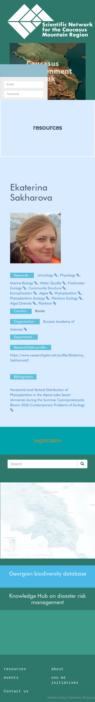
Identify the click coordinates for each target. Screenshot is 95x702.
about (57, 669)
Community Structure (48, 288)
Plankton (48, 303)
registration (47, 440)
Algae (46, 293)
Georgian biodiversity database (47, 573)
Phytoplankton (69, 293)
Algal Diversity (23, 303)
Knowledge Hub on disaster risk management (47, 598)
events (11, 678)
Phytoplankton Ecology (30, 298)
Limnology (48, 275)
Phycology (70, 275)
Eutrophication (24, 293)
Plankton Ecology (68, 298)
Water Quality (53, 283)
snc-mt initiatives (65, 680)
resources (47, 127)
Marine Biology (24, 283)
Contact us (16, 691)
